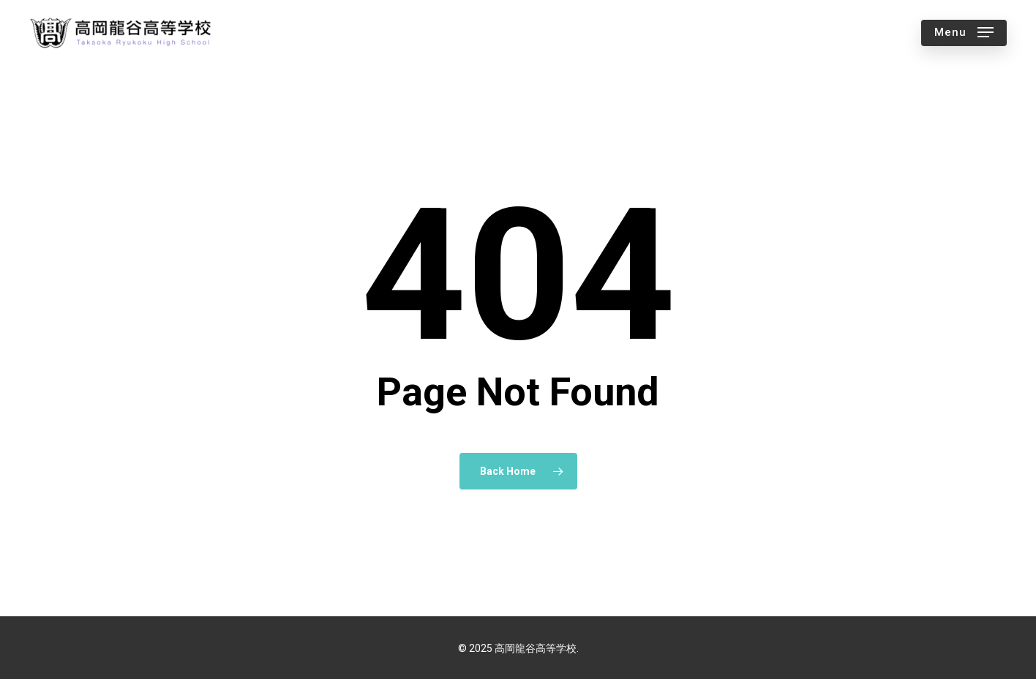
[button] (964, 32)
